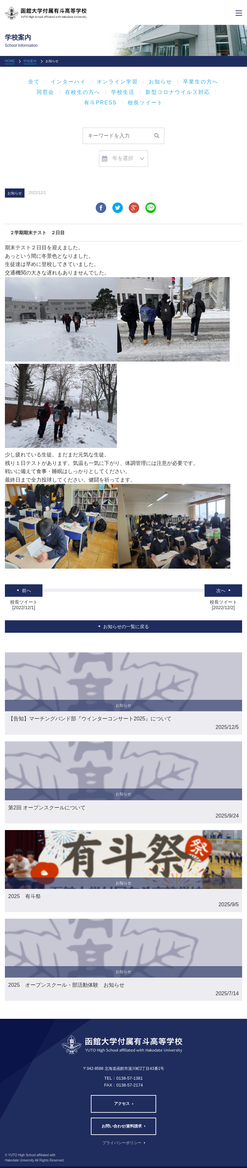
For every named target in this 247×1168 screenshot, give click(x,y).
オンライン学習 (117, 81)
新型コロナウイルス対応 (177, 92)
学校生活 (123, 92)
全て (34, 81)
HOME (10, 61)
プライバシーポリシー (121, 1143)
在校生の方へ (82, 92)
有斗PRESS (100, 102)
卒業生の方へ (200, 81)
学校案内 (30, 61)
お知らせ (160, 81)
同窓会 (45, 92)
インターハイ (68, 81)
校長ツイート (145, 102)
